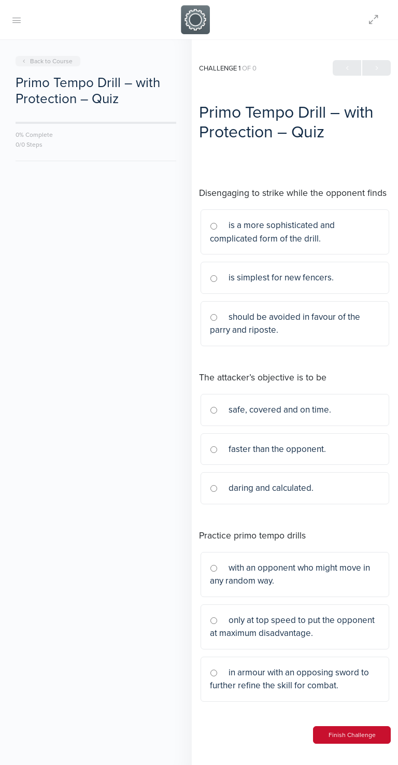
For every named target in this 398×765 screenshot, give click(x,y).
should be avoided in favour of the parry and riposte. (285, 323)
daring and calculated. (262, 487)
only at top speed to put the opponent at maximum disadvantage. (292, 627)
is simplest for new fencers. (272, 277)
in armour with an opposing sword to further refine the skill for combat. (289, 679)
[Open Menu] (16, 19)
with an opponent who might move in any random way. (290, 574)
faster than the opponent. (268, 449)
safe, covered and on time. (270, 409)
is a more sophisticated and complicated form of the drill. (272, 232)
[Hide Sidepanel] (376, 19)
